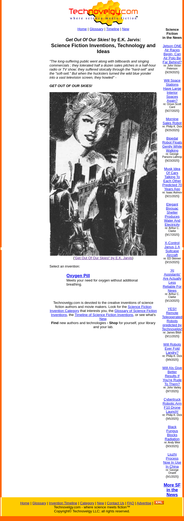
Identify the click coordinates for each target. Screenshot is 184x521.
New (125, 29)
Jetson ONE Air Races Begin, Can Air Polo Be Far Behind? (172, 54)
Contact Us (115, 503)
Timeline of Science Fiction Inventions (104, 315)
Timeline (112, 29)
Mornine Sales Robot (172, 121)
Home (82, 29)
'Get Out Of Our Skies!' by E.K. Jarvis (103, 258)
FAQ (130, 503)
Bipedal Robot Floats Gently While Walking (172, 144)
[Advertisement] (23, 108)
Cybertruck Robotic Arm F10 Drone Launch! (172, 405)
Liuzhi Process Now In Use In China (172, 460)
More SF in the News (172, 490)
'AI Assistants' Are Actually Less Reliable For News (172, 280)
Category (87, 503)
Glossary (96, 29)
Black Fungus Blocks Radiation (172, 433)
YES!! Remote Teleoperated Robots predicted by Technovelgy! (172, 319)
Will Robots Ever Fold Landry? (172, 348)
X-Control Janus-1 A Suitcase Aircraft (172, 249)
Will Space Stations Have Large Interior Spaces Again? (172, 90)
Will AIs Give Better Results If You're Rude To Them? (172, 376)
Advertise (144, 503)
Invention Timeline (63, 503)
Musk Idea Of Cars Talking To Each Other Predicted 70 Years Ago (172, 179)
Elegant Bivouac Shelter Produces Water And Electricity (172, 214)
